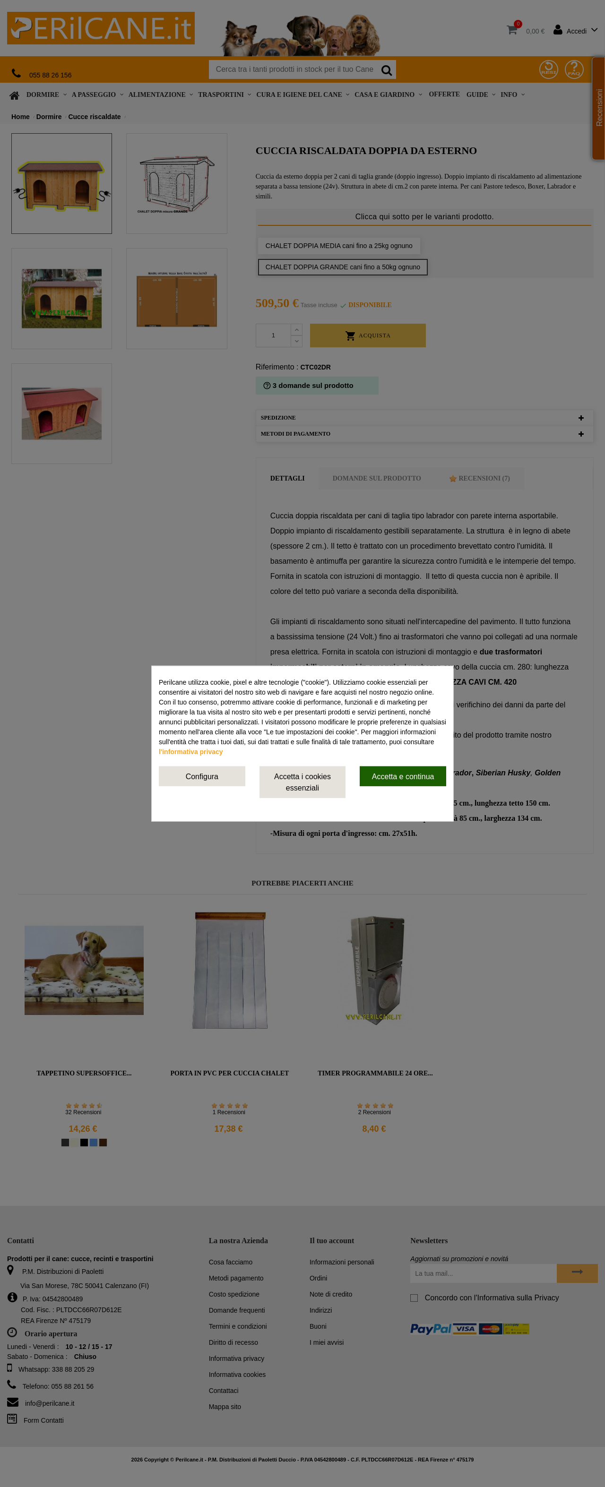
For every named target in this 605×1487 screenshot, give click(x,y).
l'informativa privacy (191, 751)
